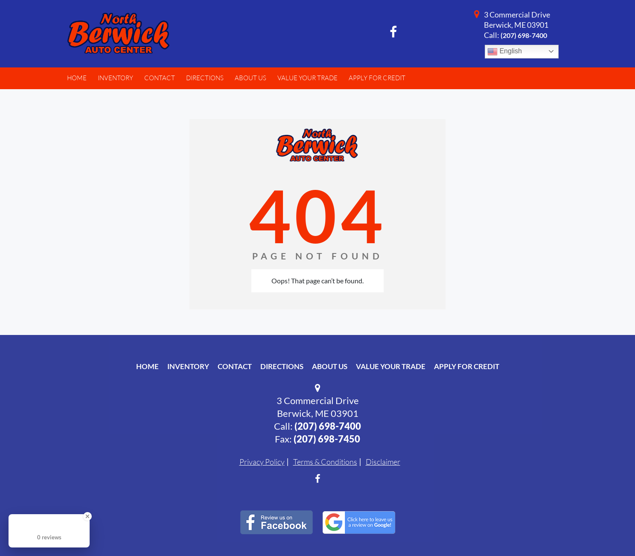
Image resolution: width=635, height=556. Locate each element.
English (504, 52)
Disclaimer (383, 461)
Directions (281, 366)
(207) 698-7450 (327, 439)
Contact (235, 366)
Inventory (188, 366)
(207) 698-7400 (524, 35)
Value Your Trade (390, 366)
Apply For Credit (466, 366)
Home (147, 366)
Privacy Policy (262, 461)
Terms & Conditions (325, 461)
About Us (329, 366)
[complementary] (609, 530)
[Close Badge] (87, 516)
